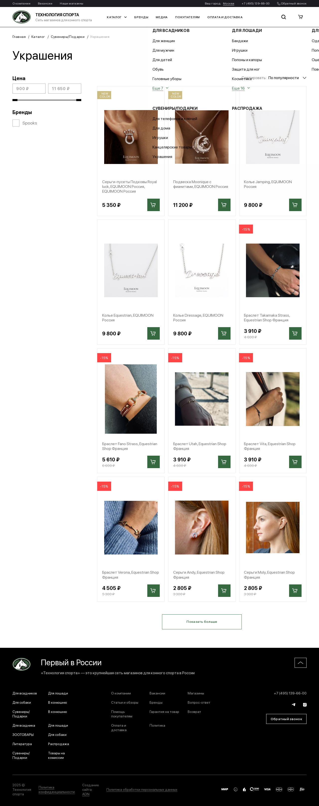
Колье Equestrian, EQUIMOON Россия (128, 317)
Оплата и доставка (224, 17)
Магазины (196, 693)
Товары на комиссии (56, 755)
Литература (22, 743)
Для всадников (24, 693)
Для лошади (58, 693)
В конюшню (57, 702)
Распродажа (58, 743)
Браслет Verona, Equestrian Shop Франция (130, 574)
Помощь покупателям (121, 713)
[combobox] (287, 77)
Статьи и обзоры (124, 702)
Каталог (117, 17)
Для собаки (21, 702)
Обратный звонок (292, 3)
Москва (228, 3)
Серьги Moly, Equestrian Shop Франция (269, 574)
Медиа (162, 17)
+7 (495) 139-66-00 (255, 3)
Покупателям (187, 17)
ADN (85, 794)
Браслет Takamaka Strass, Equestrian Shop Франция (267, 317)
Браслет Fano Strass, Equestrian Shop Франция (129, 446)
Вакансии (45, 3)
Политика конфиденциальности (57, 789)
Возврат (194, 711)
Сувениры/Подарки (68, 36)
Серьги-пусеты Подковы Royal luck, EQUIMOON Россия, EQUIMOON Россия (129, 186)
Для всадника (23, 725)
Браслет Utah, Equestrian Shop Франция (199, 446)
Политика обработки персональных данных (141, 789)
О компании (21, 3)
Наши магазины (71, 3)
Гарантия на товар (164, 711)
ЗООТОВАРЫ (23, 734)
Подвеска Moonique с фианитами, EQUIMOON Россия (200, 184)
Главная (19, 36)
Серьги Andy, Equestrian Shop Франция (199, 574)
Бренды (141, 17)
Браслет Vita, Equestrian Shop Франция (270, 446)
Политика (157, 725)
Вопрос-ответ (199, 702)
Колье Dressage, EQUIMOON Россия (198, 317)
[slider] (14, 100)
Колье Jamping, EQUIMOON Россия (268, 184)
